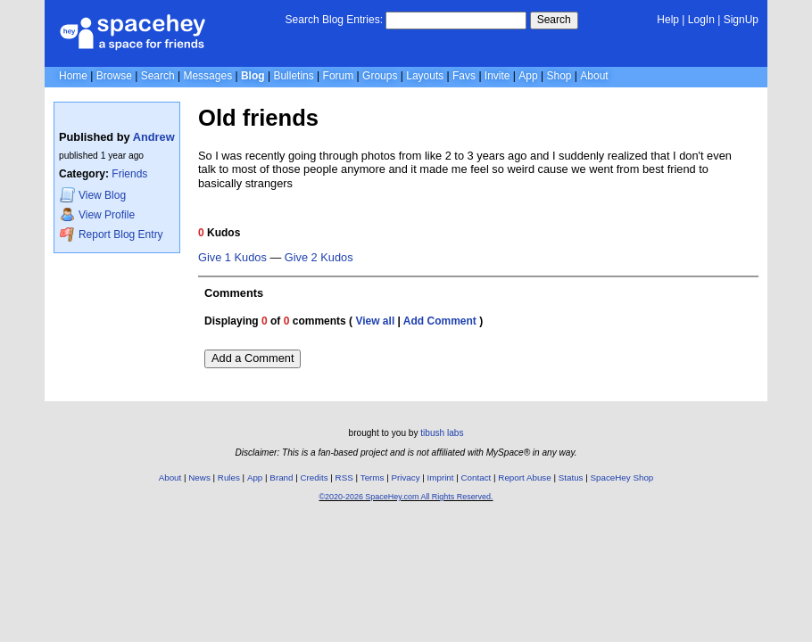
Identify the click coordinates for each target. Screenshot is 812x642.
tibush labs (441, 433)
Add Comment (439, 321)
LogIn (701, 19)
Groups (379, 76)
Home (73, 76)
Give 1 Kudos (232, 257)
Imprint (440, 477)
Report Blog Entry (111, 234)
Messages (207, 76)
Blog (253, 76)
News (199, 477)
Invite (497, 76)
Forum (338, 76)
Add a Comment (252, 358)
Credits (314, 477)
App (527, 76)
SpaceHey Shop (622, 477)
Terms (372, 477)
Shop (558, 76)
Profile (97, 214)
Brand (281, 477)
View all (374, 321)
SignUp (741, 19)
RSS (344, 477)
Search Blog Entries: (334, 19)
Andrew (154, 137)
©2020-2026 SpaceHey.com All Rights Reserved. (406, 496)
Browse (114, 76)
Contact (476, 477)
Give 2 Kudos (319, 257)
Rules (229, 477)
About (594, 76)
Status (571, 477)
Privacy (405, 477)
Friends (129, 174)
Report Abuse (524, 477)
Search (554, 19)
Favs (464, 76)
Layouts (424, 76)
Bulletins (293, 76)
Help (668, 19)
